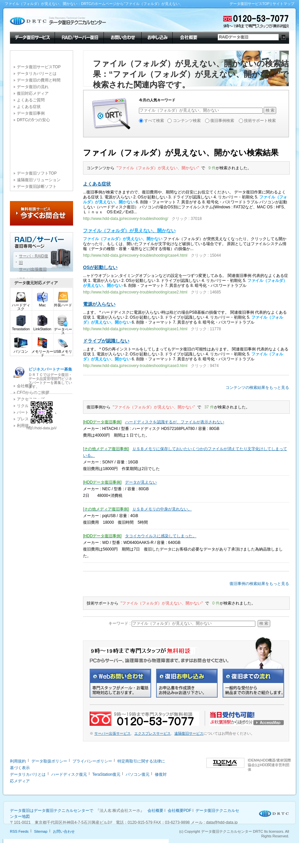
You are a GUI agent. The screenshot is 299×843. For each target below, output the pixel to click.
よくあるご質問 (31, 100)
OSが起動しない (100, 267)
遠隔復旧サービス (188, 733)
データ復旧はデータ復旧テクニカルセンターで (51, 810)
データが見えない (141, 482)
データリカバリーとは (37, 73)
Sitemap (40, 831)
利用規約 (18, 761)
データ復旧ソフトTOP (37, 173)
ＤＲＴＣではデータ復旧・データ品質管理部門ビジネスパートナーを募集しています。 (50, 378)
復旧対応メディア (33, 93)
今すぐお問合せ (41, 213)
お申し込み (156, 37)
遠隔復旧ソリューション (39, 180)
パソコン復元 (138, 774)
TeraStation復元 (106, 774)
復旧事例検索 (222, 120)
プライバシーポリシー (92, 761)
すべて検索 (154, 120)
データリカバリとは (28, 774)
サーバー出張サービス (112, 733)
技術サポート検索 (260, 120)
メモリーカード (42, 351)
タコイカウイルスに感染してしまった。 (160, 536)
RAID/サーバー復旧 (79, 37)
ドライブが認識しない (106, 340)
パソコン (21, 349)
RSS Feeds (19, 831)
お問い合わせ (122, 37)
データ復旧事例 (31, 113)
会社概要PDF (180, 810)
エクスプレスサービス (152, 733)
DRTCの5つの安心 (33, 120)
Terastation (21, 327)
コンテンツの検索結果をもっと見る (257, 387)
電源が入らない (99, 304)
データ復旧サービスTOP (250, 4)
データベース (63, 329)
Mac (42, 303)
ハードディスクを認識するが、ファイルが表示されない (174, 422)
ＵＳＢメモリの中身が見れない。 (162, 509)
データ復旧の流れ (33, 86)
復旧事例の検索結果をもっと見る (259, 583)
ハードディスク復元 (69, 774)
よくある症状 (29, 106)
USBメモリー (63, 351)
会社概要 (187, 37)
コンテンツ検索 (187, 120)
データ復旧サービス (32, 37)
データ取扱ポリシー (49, 761)
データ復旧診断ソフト (37, 186)
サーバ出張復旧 (33, 269)
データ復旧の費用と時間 (39, 80)
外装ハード (63, 303)
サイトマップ (283, 4)
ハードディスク (21, 305)
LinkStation (42, 327)
